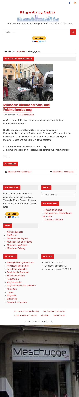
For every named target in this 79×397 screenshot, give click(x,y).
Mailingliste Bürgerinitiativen (20, 262)
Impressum (59, 315)
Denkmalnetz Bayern (17, 238)
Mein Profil (12, 299)
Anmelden (12, 289)
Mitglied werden (14, 282)
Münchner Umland (54, 220)
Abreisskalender (15, 232)
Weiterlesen (10, 164)
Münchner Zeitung (16, 248)
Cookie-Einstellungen (25, 315)
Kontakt (45, 315)
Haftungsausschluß (54, 311)
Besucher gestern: (54, 266)
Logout (10, 292)
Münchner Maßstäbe (17, 245)
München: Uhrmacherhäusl (19, 172)
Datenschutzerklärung (26, 311)
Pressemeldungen (54, 210)
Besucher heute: (53, 262)
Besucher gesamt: (54, 269)
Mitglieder (11, 295)
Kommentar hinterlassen (63, 172)
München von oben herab (19, 242)
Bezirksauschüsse (16, 275)
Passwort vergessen (17, 302)
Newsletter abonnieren (18, 266)
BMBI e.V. (12, 235)
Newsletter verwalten (17, 269)
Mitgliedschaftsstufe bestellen (21, 285)
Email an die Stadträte (18, 272)
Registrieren (13, 279)
